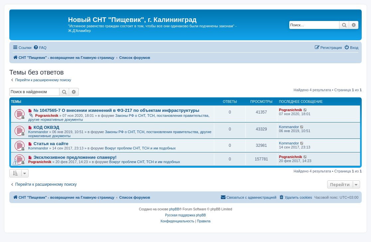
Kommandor (38, 132)
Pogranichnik (46, 116)
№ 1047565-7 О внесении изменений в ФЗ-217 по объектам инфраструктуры (116, 110)
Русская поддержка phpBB (185, 215)
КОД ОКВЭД (46, 127)
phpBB (174, 209)
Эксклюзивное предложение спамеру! (75, 157)
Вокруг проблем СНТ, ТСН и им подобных (140, 148)
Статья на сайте (51, 143)
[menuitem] (39, 48)
